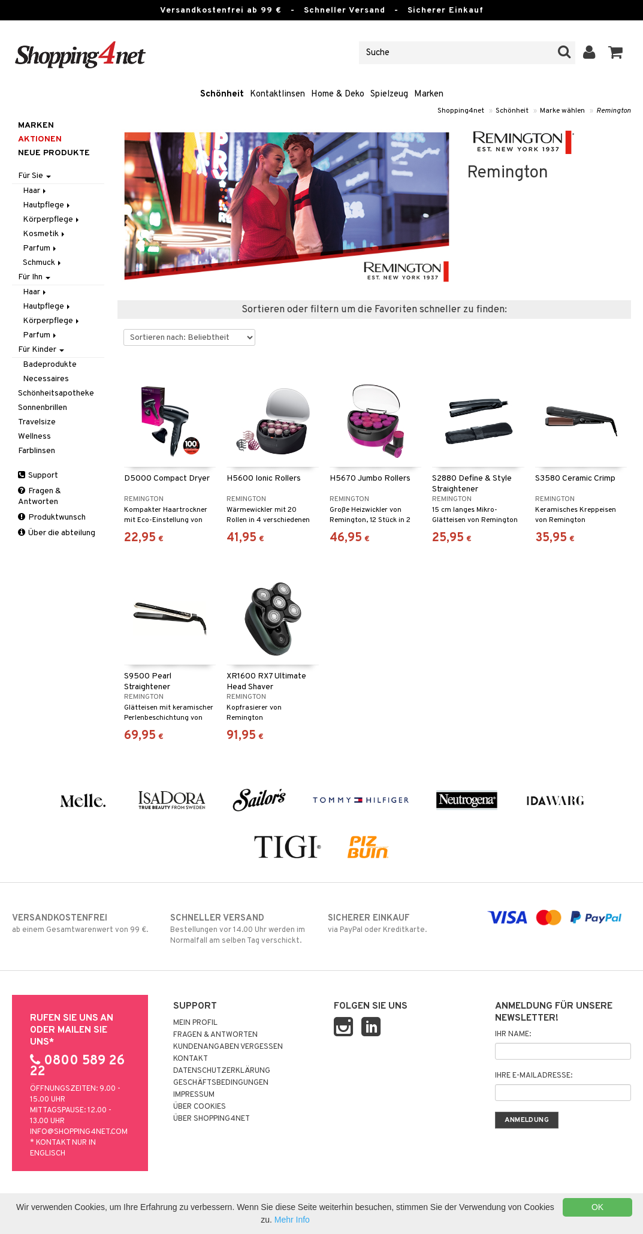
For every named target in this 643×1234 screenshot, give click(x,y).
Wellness (34, 437)
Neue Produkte (54, 153)
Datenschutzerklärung (221, 1071)
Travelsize (37, 422)
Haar (35, 191)
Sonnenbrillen (42, 408)
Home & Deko (337, 94)
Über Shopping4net (211, 1119)
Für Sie (34, 176)
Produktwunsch (52, 517)
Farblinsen (36, 451)
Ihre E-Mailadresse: (533, 1076)
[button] (615, 52)
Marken (428, 94)
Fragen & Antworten (39, 496)
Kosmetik (45, 234)
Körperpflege (52, 220)
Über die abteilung (56, 533)
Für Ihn (34, 277)
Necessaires (46, 379)
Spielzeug (389, 94)
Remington (613, 111)
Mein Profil (195, 1023)
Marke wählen (562, 111)
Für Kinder (41, 350)
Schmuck (43, 263)
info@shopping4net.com (79, 1132)
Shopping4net (460, 111)
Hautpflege (47, 205)
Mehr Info (292, 1219)
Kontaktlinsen (277, 94)
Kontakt (190, 1059)
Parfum (40, 248)
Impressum (194, 1095)
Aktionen (40, 139)
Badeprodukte (50, 365)
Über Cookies (199, 1107)
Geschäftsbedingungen (220, 1083)
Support (38, 475)
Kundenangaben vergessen (228, 1047)
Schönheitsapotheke (56, 393)
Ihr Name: (513, 1034)
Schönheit (222, 94)
